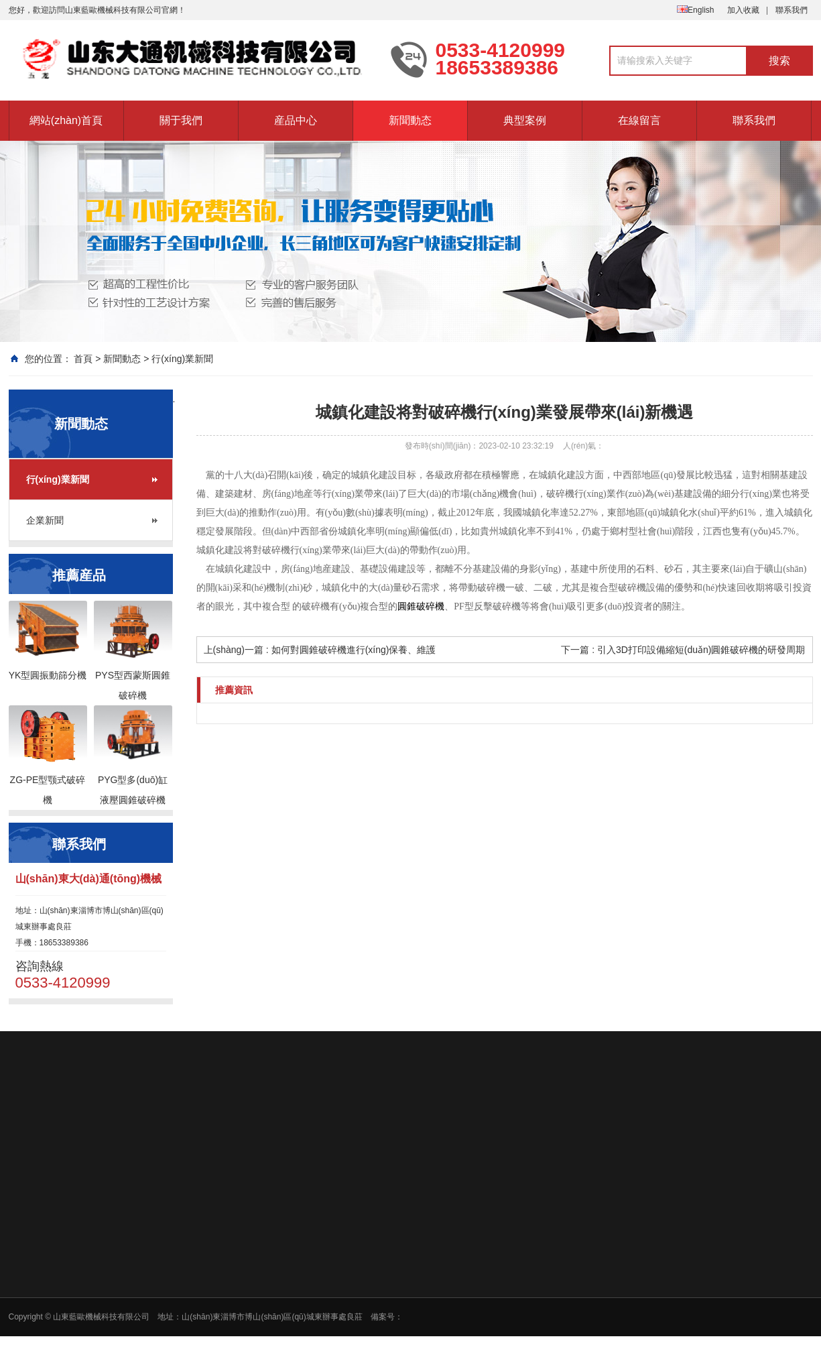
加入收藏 (743, 10)
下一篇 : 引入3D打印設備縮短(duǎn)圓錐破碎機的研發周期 (683, 649)
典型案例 (524, 120)
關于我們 (181, 120)
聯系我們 (791, 10)
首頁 (83, 358)
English (695, 10)
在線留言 (639, 120)
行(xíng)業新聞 (182, 358)
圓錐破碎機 (420, 606)
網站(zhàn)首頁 (66, 120)
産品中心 (295, 120)
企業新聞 (45, 520)
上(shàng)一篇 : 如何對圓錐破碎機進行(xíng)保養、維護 (320, 649)
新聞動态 (410, 120)
